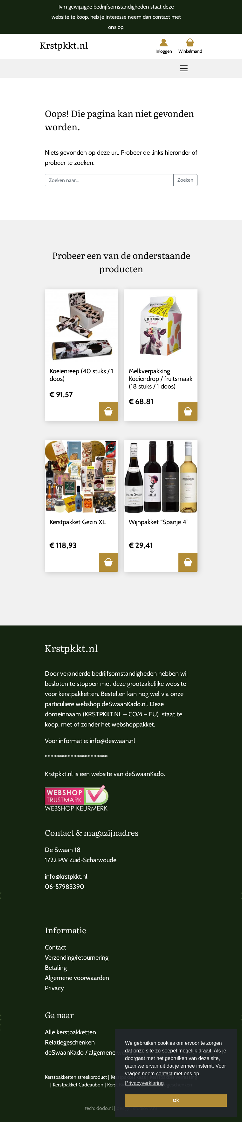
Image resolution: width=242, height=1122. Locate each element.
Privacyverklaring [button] (144, 1083)
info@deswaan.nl (112, 741)
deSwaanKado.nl (124, 704)
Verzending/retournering (76, 957)
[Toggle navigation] (184, 68)
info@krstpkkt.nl (66, 876)
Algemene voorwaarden (77, 978)
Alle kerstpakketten (70, 1032)
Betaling (56, 967)
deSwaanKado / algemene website (91, 1052)
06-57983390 (64, 886)
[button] (108, 411)
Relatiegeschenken (70, 1042)
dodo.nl (104, 1108)
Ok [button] (176, 1100)
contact (164, 1073)
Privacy (54, 988)
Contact (55, 947)
